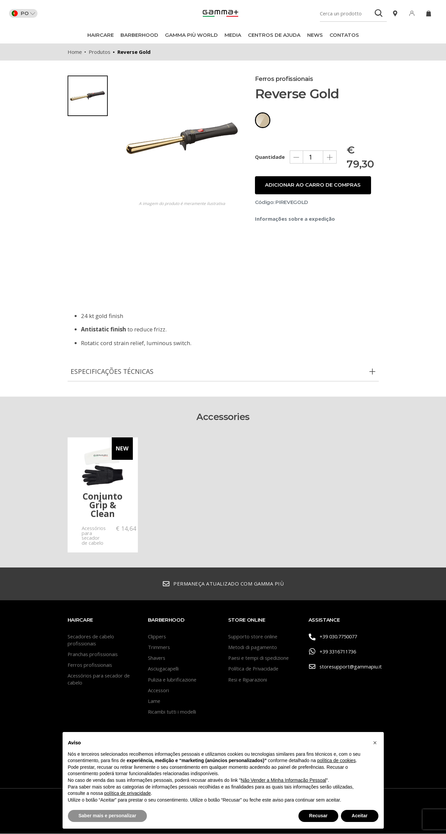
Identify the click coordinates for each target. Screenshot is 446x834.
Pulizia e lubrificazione (173, 679)
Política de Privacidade (254, 668)
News (315, 35)
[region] (91, 176)
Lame (154, 701)
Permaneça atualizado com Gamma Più (223, 584)
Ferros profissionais (91, 665)
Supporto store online (253, 636)
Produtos (99, 51)
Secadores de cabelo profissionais (92, 640)
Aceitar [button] (359, 815)
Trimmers (159, 647)
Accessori (159, 690)
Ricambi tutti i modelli (172, 712)
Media (233, 35)
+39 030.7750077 (334, 637)
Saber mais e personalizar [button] (108, 815)
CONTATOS (344, 35)
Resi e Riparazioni (248, 679)
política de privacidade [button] (127, 793)
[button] (375, 742)
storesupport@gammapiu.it (343, 667)
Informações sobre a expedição (295, 223)
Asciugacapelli (163, 668)
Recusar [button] (318, 815)
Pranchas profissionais (93, 654)
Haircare (100, 35)
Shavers (157, 658)
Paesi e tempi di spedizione (260, 658)
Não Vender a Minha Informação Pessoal (283, 780)
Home (75, 51)
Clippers (157, 636)
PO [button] (24, 13)
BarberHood (139, 35)
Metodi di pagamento (253, 647)
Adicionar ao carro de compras (313, 190)
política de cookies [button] (336, 760)
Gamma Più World (191, 35)
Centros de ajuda (274, 35)
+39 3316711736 (334, 652)
